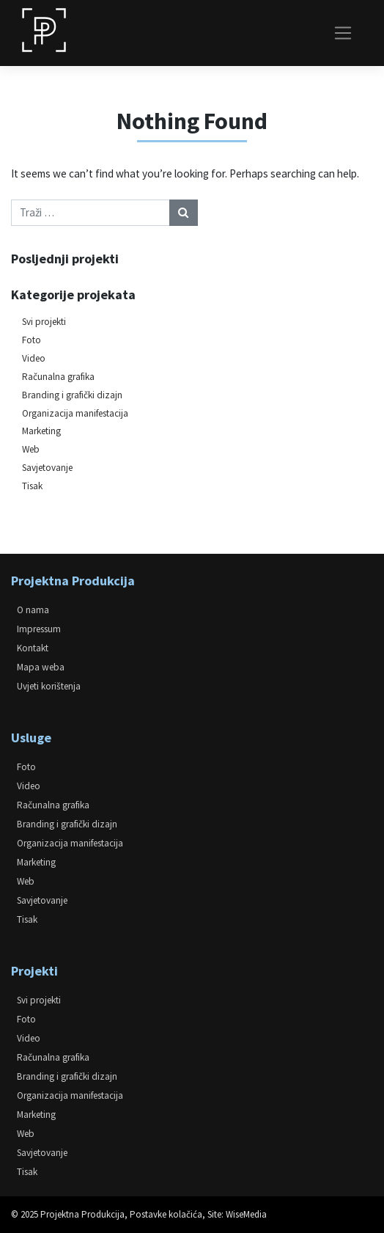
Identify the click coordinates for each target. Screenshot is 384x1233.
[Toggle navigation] (343, 33)
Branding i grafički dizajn (72, 395)
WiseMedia (246, 1214)
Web (31, 449)
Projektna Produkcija (82, 1214)
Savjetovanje (47, 467)
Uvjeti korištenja (49, 686)
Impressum (39, 629)
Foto (31, 340)
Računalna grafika (58, 376)
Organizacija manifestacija (75, 413)
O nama (33, 610)
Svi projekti (44, 321)
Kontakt (32, 648)
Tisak (32, 486)
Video (33, 358)
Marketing (41, 431)
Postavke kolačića (166, 1214)
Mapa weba (40, 667)
